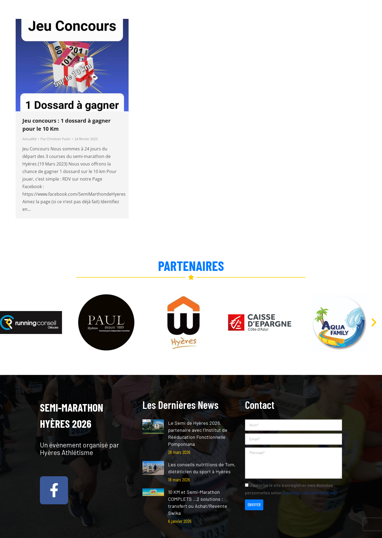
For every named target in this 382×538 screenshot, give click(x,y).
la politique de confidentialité (310, 492)
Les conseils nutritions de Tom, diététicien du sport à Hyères (202, 467)
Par (55, 138)
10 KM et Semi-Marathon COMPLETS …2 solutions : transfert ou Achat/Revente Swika (197, 502)
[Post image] (153, 426)
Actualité (29, 138)
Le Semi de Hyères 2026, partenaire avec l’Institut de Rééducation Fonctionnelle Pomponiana (197, 433)
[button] (8, 322)
